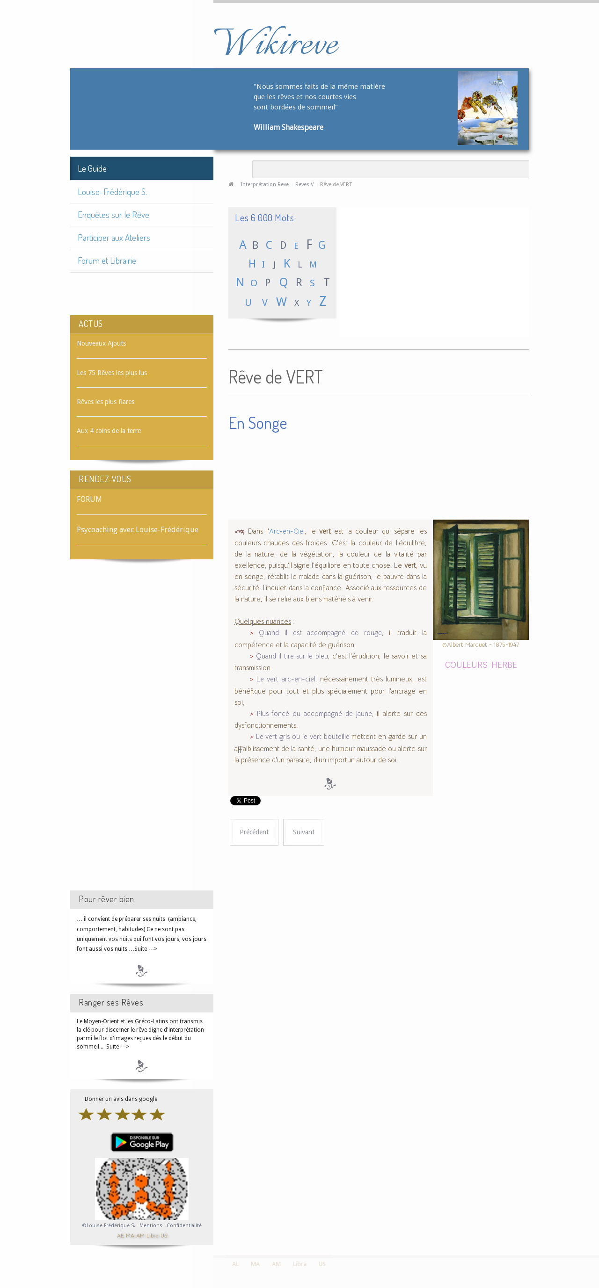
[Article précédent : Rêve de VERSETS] (254, 832)
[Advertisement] (142, 733)
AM (140, 1234)
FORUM (89, 499)
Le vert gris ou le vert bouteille (303, 736)
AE (120, 1234)
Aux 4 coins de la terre (109, 430)
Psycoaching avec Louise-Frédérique (137, 529)
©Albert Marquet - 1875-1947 (480, 645)
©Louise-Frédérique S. (108, 1226)
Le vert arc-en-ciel (285, 679)
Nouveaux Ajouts (101, 343)
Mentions (151, 1226)
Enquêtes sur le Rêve (113, 214)
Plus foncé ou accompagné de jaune (314, 713)
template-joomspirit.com (596, 1220)
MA (130, 1234)
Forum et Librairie (107, 260)
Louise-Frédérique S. (112, 191)
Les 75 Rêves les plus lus (112, 372)
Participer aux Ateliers (114, 237)
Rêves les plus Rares (105, 401)
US (164, 1234)
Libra (152, 1234)
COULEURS (466, 664)
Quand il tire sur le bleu (292, 656)
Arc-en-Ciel (287, 531)
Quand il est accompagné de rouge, (321, 633)
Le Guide (92, 168)
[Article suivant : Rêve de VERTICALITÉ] (303, 832)
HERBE (504, 664)
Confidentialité (184, 1226)
